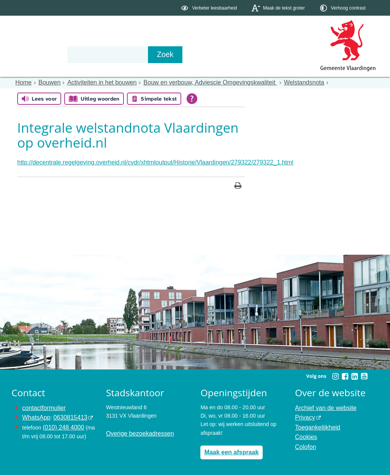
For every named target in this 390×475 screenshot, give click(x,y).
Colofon (304, 439)
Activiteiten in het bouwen (92, 82)
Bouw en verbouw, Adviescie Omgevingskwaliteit (187, 82)
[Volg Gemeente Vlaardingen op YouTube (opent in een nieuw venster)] (364, 374)
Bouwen (45, 82)
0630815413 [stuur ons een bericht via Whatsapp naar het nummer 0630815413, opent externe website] (65, 414)
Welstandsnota (270, 82)
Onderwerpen (33, 54)
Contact (174, 54)
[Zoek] (277, 54)
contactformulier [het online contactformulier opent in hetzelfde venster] (41, 405)
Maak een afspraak (228, 449)
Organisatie (128, 54)
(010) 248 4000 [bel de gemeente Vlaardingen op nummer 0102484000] (61, 422)
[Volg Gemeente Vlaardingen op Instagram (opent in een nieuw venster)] (335, 374)
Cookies (305, 431)
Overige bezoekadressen (136, 431)
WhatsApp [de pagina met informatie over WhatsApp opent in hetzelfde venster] (34, 414)
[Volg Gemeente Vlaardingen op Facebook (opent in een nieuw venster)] (345, 374)
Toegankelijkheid (315, 422)
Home (22, 82)
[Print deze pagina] (238, 184)
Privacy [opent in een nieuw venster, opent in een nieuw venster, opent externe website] (304, 414)
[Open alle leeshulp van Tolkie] (192, 98)
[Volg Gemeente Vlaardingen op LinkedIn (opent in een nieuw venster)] (354, 374)
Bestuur (82, 54)
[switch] (209, 8)
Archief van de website (322, 405)
